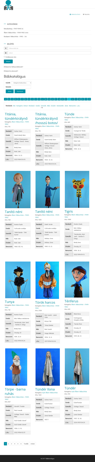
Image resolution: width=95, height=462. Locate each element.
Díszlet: (53, 106)
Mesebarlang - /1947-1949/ (13, 29)
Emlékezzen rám (10, 57)
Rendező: (32, 106)
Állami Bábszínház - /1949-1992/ (16, 32)
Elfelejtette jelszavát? (11, 71)
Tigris (68, 211)
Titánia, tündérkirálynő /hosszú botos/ (46, 118)
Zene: (66, 106)
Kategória (19, 106)
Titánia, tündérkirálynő (16, 116)
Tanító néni (13, 211)
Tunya (9, 302)
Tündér (70, 388)
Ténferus (71, 301)
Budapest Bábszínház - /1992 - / (15, 36)
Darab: (38, 106)
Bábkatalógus (75, 14)
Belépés (8, 61)
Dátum (26, 106)
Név (14, 106)
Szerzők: (43, 106)
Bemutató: (72, 106)
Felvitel (86, 14)
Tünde (69, 114)
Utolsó (33, 444)
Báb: (48, 106)
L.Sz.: (78, 106)
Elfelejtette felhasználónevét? (13, 67)
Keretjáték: (60, 106)
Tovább (26, 444)
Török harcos (45, 302)
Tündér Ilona (45, 389)
